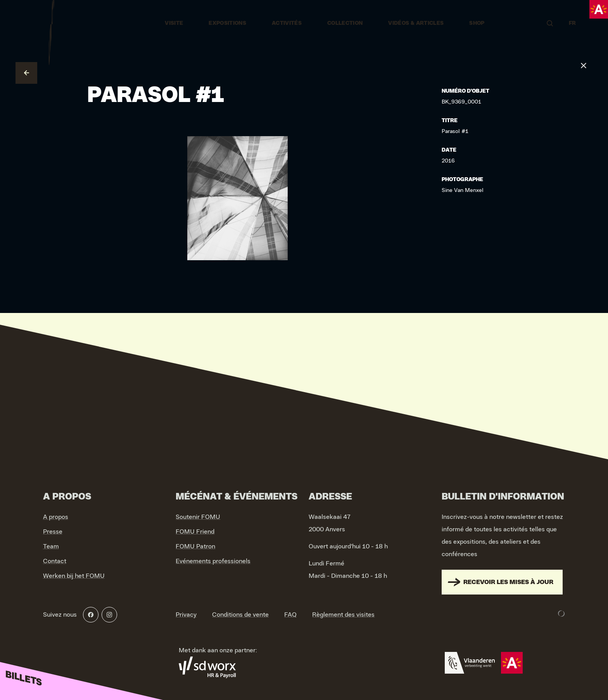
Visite (174, 23)
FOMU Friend (195, 532)
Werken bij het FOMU (74, 576)
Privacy (186, 615)
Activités (287, 23)
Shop (476, 23)
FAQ (290, 615)
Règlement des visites (343, 615)
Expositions (227, 23)
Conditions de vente (240, 615)
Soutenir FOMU (198, 517)
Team (51, 546)
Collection (345, 23)
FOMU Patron (195, 546)
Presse (52, 532)
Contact (54, 561)
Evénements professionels (213, 561)
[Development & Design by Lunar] (561, 613)
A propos (55, 517)
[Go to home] (51, 23)
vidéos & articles (416, 23)
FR (572, 23)
